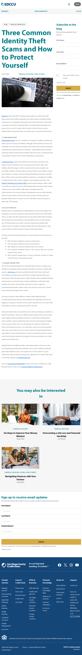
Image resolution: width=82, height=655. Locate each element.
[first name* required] (68, 44)
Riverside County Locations (32, 608)
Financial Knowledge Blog (16, 364)
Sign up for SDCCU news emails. (71, 76)
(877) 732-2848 (75, 616)
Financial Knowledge (17, 24)
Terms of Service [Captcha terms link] (47, 546)
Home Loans (19, 588)
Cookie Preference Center (37, 647)
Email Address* (61, 64)
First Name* (60, 40)
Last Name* (60, 52)
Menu (77, 4)
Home (6, 24)
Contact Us (73, 585)
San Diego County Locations (32, 599)
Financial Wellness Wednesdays (32, 367)
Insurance (5, 629)
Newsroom (60, 602)
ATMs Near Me (34, 588)
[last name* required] (68, 56)
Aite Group (11, 272)
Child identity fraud (8, 140)
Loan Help (18, 602)
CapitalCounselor (7, 162)
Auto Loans (19, 592)
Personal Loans (20, 595)
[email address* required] (68, 68)
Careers (58, 598)
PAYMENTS (4, 11)
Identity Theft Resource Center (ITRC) (14, 183)
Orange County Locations (32, 616)
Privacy (24, 647)
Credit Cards (19, 599)
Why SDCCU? (60, 589)
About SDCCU (61, 585)
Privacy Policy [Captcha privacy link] (67, 95)
